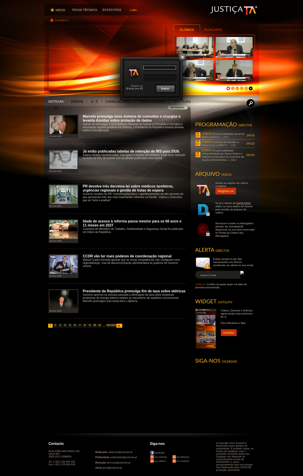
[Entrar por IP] (134, 88)
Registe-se (137, 85)
